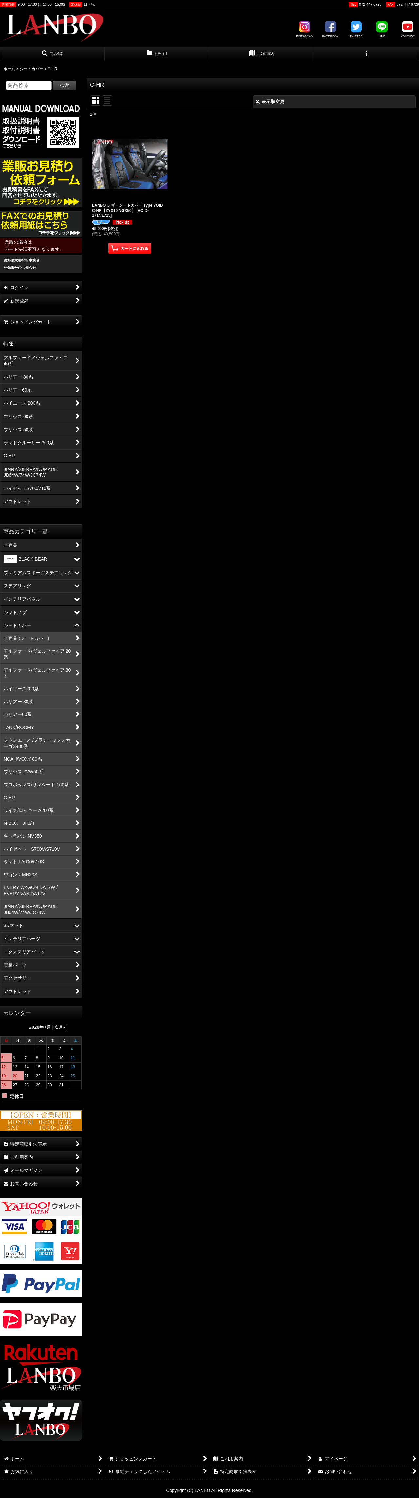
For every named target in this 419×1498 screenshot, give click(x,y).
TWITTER (356, 29)
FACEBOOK (330, 29)
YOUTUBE (408, 29)
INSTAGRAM (304, 29)
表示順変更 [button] (270, 101)
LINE (382, 29)
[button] (52, 54)
